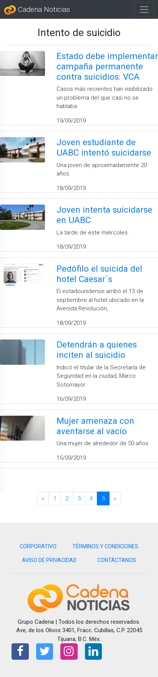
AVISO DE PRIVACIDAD (49, 560)
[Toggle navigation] (144, 9)
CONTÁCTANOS (116, 560)
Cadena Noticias (37, 10)
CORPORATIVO (38, 546)
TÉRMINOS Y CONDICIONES (105, 546)
